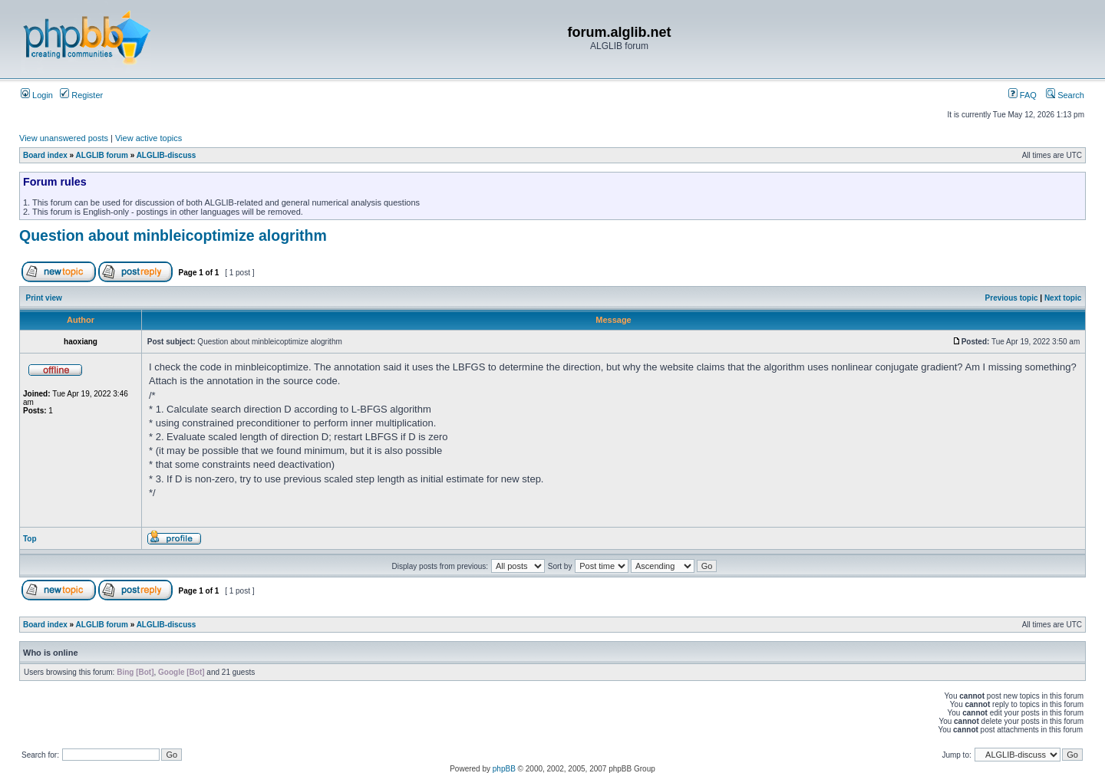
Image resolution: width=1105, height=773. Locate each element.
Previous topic (1011, 298)
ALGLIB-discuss (166, 155)
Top (30, 539)
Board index (45, 155)
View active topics (148, 138)
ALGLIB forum (102, 155)
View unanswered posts (63, 138)
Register (81, 95)
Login (37, 95)
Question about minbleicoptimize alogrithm (173, 235)
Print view (44, 298)
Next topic (1062, 298)
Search (1065, 95)
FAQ (1022, 95)
